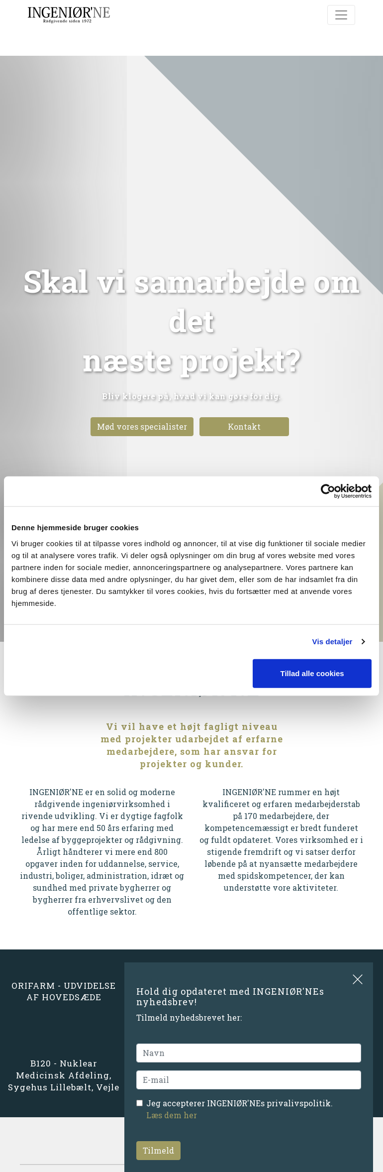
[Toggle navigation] (341, 15)
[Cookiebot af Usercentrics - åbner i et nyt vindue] (328, 491)
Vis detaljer (332, 641)
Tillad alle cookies (312, 673)
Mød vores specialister (142, 426)
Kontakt (244, 426)
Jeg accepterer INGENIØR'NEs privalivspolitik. (239, 1109)
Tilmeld (158, 1150)
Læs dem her (171, 1115)
